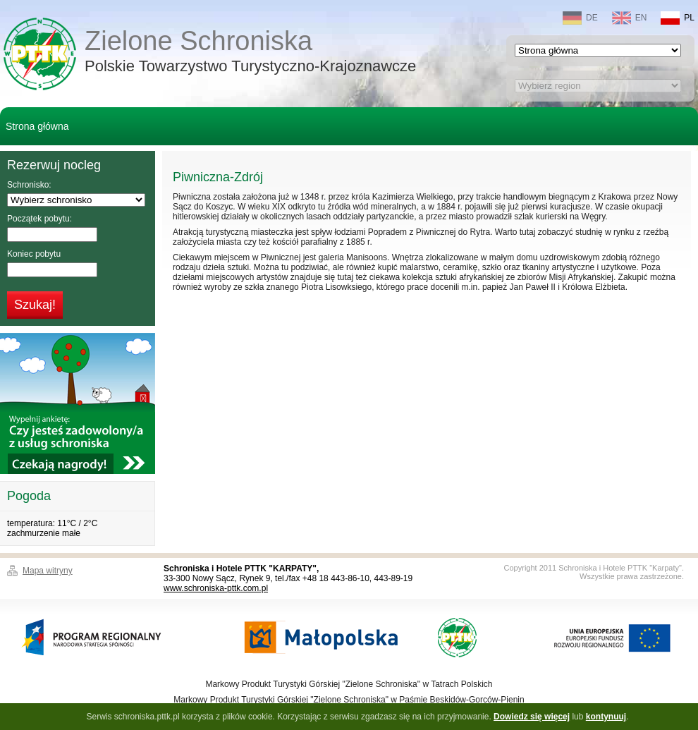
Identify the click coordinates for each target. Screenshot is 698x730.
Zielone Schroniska (250, 52)
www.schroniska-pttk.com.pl (216, 588)
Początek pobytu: (39, 219)
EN (629, 18)
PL (677, 18)
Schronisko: (29, 185)
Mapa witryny (48, 571)
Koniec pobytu (34, 254)
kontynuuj (606, 717)
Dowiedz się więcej (532, 717)
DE (580, 18)
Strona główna (37, 126)
